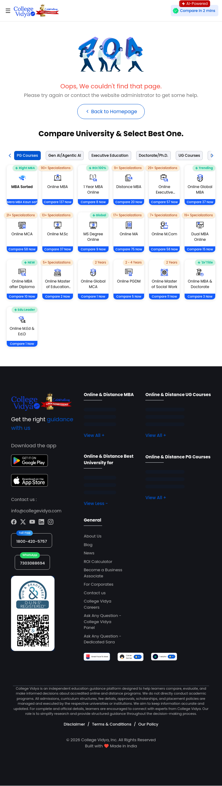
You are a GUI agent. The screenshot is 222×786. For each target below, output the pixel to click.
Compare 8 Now (93, 202)
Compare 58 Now (22, 249)
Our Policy (148, 724)
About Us (92, 536)
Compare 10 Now (22, 297)
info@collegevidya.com (36, 511)
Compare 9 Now (93, 249)
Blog (88, 545)
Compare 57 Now (164, 202)
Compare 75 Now (128, 249)
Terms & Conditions (111, 724)
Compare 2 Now (57, 297)
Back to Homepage (110, 111)
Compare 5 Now (128, 297)
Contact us (94, 593)
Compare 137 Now (57, 202)
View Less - (96, 504)
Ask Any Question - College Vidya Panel (102, 622)
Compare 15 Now (200, 249)
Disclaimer (74, 724)
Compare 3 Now (200, 297)
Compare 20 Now (128, 202)
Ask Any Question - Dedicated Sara (102, 639)
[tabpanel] (111, 263)
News (89, 553)
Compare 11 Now (164, 297)
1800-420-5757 (31, 541)
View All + (94, 436)
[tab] (26, 156)
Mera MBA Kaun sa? (22, 202)
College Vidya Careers (97, 605)
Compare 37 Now (200, 202)
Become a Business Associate (103, 573)
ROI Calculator (98, 561)
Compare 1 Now (93, 297)
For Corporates (98, 585)
